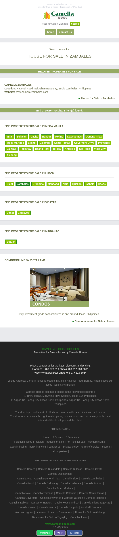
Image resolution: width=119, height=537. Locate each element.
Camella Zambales (18, 84)
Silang (32, 142)
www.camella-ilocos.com (60, 523)
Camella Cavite (93, 469)
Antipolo (70, 148)
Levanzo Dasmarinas (60, 512)
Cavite (34, 136)
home (50, 32)
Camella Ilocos (78, 517)
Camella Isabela (95, 497)
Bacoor (46, 136)
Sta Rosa (84, 148)
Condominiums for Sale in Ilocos (94, 321)
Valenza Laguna (24, 512)
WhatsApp (45, 533)
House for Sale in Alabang (90, 512)
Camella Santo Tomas (91, 493)
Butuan (11, 241)
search (106, 446)
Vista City (100, 148)
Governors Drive (84, 142)
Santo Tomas (62, 142)
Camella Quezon (73, 497)
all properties (59, 451)
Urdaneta (38, 184)
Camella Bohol (25, 483)
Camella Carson (27, 507)
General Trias (94, 136)
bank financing (37, 446)
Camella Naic (22, 493)
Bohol (10, 212)
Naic (65, 184)
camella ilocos (24, 441)
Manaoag (53, 184)
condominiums (96, 441)
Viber (60, 533)
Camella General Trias (47, 478)
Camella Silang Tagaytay (96, 502)
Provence (104, 142)
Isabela (90, 184)
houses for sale (55, 441)
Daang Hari (42, 148)
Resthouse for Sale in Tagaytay (50, 517)
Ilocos (102, 184)
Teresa (57, 148)
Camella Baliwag (18, 502)
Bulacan (21, 136)
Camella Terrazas (43, 493)
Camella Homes (26, 469)
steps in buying (17, 446)
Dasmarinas (74, 136)
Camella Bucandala (49, 469)
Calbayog (23, 212)
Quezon (77, 184)
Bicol (10, 184)
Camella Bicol (70, 478)
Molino (59, 136)
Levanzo (40, 512)
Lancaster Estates (41, 502)
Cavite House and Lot (67, 502)
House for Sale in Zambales (98, 98)
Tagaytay (25, 148)
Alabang (12, 155)
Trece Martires (15, 142)
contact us (65, 32)
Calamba (45, 142)
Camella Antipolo (68, 507)
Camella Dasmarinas (60, 473)
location (39, 441)
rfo (68, 441)
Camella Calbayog (47, 483)
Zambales (23, 184)
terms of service (90, 446)
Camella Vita (24, 478)
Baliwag (11, 148)
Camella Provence (50, 497)
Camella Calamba (66, 493)
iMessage (74, 533)
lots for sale (79, 441)
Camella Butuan (93, 483)
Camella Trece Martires (60, 488)
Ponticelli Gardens (91, 507)
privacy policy (70, 446)
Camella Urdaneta (70, 483)
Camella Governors (26, 497)
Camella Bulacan (72, 469)
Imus (10, 136)
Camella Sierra (47, 507)
